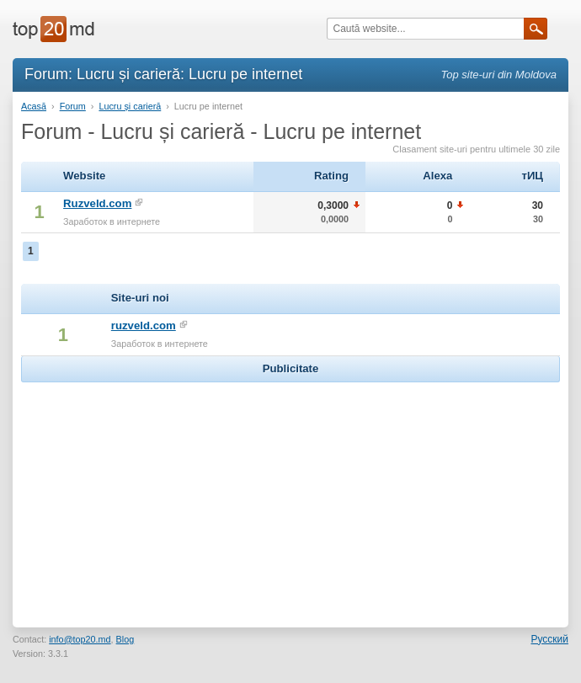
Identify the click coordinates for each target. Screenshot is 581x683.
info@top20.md (79, 639)
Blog (125, 639)
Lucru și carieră (130, 106)
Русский (549, 639)
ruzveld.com (143, 325)
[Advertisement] (290, 492)
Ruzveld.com (97, 203)
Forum (73, 106)
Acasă (33, 106)
